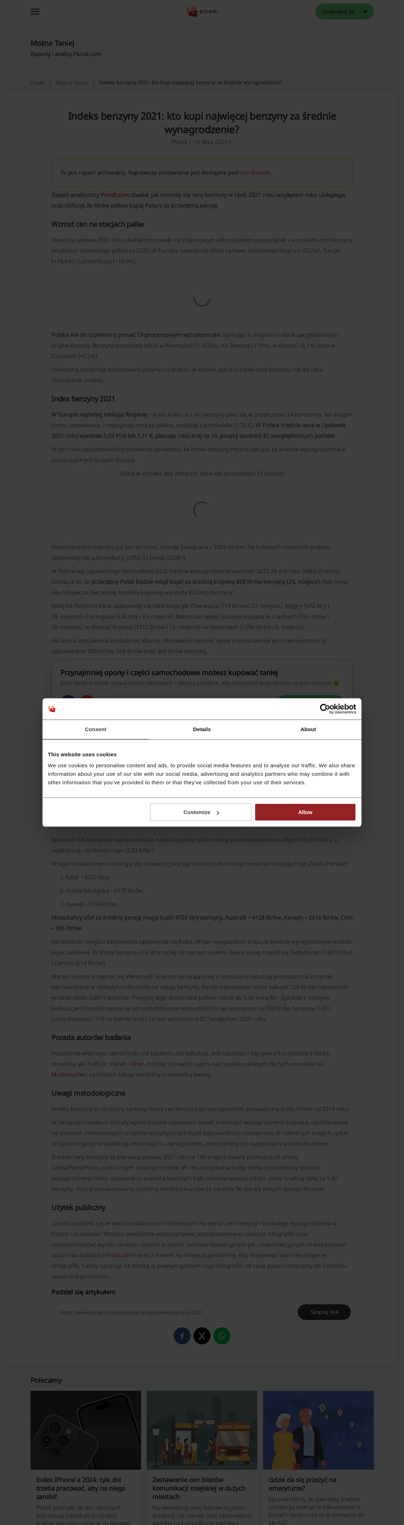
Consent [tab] (96, 729)
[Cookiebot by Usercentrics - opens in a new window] (325, 709)
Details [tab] (202, 729)
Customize (201, 812)
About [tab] (308, 729)
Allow (305, 812)
